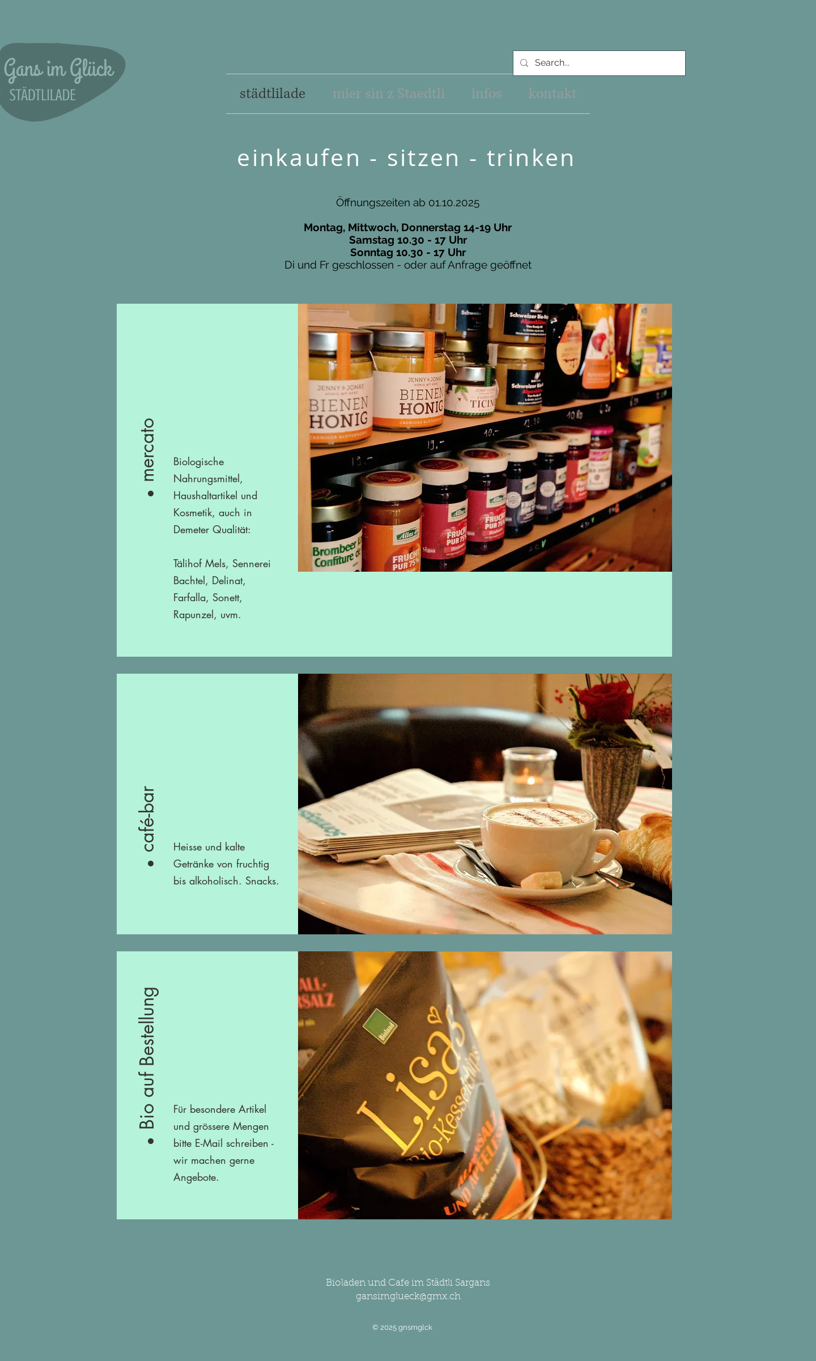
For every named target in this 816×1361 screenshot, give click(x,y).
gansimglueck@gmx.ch (408, 1297)
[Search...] (598, 63)
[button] (147, 409)
